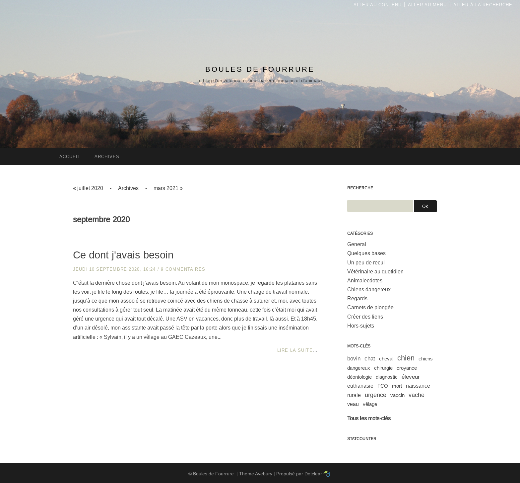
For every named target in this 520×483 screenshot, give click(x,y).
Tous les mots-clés (369, 418)
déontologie (359, 377)
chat (369, 358)
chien (406, 358)
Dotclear (313, 473)
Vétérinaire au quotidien (375, 271)
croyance (407, 368)
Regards (357, 298)
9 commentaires (183, 269)
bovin (353, 358)
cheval (386, 358)
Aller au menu (427, 4)
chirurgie (383, 368)
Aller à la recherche (482, 4)
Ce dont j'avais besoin (123, 255)
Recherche (360, 188)
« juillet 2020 (88, 188)
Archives (128, 188)
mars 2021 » (168, 188)
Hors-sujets (360, 326)
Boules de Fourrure (260, 69)
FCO (382, 386)
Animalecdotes (364, 280)
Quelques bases (366, 253)
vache (416, 395)
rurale (354, 395)
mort (397, 386)
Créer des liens (365, 317)
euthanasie (360, 386)
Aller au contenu (378, 4)
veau (353, 404)
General (356, 244)
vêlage (370, 404)
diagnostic (387, 377)
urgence (375, 395)
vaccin (397, 395)
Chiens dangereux (369, 289)
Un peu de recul (366, 262)
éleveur (411, 377)
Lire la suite (295, 350)
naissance (418, 386)
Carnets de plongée (370, 307)
